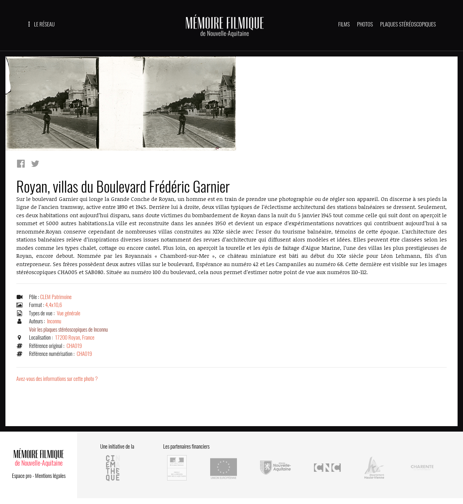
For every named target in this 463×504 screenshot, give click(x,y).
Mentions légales (50, 475)
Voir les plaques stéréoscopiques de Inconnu (68, 329)
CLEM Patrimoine (56, 297)
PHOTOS (365, 24)
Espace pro (21, 475)
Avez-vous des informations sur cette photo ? (57, 378)
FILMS (344, 24)
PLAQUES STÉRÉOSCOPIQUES (408, 24)
